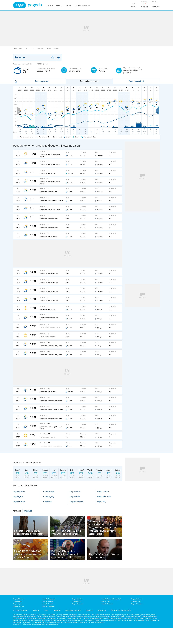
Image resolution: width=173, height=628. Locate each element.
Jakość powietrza (82, 5)
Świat (68, 5)
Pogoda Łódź (106, 601)
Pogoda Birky (101, 502)
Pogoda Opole (17, 604)
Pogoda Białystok (19, 599)
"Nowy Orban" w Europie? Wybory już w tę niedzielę (104, 556)
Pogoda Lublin (76, 601)
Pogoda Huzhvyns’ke (77, 502)
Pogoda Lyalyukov (19, 492)
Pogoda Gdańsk (77, 599)
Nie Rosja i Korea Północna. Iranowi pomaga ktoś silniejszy (28, 532)
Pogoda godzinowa (42, 81)
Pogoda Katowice (137, 599)
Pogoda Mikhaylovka (104, 497)
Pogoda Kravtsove (19, 502)
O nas (46, 610)
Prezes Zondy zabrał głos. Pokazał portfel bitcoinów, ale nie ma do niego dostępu (65, 554)
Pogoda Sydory (18, 497)
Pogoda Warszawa (137, 604)
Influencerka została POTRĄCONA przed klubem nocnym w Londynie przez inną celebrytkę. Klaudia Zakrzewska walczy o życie (103, 527)
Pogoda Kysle (47, 502)
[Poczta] (133, 5)
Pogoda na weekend (136, 81)
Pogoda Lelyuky (75, 492)
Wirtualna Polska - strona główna (19, 5)
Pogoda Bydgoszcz (49, 599)
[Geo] (59, 57)
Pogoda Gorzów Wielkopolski (111, 599)
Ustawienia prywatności (73, 610)
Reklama (36, 610)
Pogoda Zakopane (48, 606)
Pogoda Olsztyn (136, 601)
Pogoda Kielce (17, 601)
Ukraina (29, 49)
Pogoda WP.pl (18, 49)
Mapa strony (102, 610)
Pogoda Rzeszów (77, 604)
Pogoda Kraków (48, 601)
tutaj (56, 624)
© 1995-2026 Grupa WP (20, 610)
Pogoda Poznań (48, 604)
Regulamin (89, 610)
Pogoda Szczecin (107, 604)
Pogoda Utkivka (75, 497)
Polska (49, 5)
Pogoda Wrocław (18, 606)
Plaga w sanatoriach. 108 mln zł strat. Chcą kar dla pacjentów (66, 532)
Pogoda (35, 5)
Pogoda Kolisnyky (48, 492)
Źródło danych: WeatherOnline (121, 610)
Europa (59, 5)
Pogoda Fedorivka (103, 492)
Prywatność (57, 610)
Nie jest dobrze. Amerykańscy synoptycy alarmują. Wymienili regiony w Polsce (28, 554)
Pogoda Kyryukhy (48, 497)
